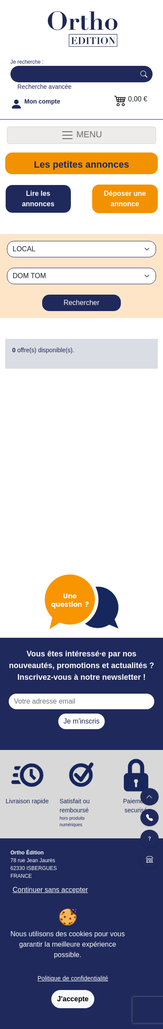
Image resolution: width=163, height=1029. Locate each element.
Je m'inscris (81, 721)
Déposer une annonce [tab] (125, 199)
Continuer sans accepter (50, 889)
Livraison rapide (27, 801)
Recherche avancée (44, 86)
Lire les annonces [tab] (38, 199)
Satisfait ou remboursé (81, 813)
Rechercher (81, 302)
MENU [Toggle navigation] (81, 135)
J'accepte (72, 999)
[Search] (71, 74)
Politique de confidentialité (72, 978)
